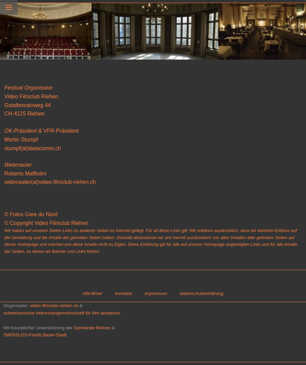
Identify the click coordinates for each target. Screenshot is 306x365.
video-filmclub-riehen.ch (54, 305)
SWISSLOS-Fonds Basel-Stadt (34, 334)
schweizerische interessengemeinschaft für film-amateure (61, 313)
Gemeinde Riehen (92, 327)
